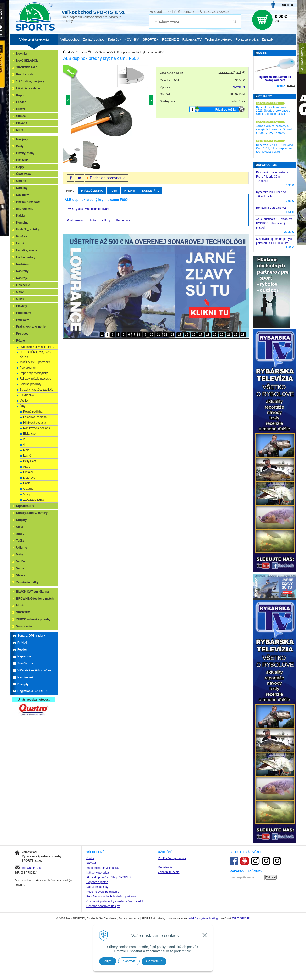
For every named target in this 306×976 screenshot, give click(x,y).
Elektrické (29, 433)
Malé (26, 450)
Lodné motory (25, 257)
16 (193, 334)
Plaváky (21, 306)
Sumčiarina (25, 663)
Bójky (20, 167)
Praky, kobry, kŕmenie (31, 326)
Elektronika (27, 395)
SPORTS (239, 87)
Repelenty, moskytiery (34, 373)
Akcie (26, 466)
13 (172, 334)
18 (207, 334)
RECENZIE (170, 39)
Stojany (21, 520)
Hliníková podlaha (34, 422)
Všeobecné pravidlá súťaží (103, 867)
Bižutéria (22, 160)
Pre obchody (25, 74)
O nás (90, 858)
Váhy (19, 554)
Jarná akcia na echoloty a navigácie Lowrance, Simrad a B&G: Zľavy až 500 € (274, 129)
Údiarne (21, 547)
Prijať (108, 961)
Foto (113, 190)
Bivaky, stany (25, 153)
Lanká (20, 243)
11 (158, 334)
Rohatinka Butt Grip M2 (271, 207)
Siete (19, 526)
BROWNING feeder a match (35, 598)
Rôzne (20, 340)
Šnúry (20, 533)
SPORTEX (23, 612)
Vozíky (24, 400)
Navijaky (22, 139)
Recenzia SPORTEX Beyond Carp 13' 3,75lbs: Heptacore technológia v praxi (274, 148)
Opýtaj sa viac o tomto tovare (88, 208)
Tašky (20, 540)
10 (151, 334)
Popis (70, 190)
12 (165, 334)
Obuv (20, 292)
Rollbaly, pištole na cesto (35, 378)
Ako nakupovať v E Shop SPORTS (108, 877)
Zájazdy (267, 39)
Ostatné (28, 488)
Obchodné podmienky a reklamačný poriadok (115, 901)
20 (221, 334)
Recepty (23, 684)
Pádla (27, 483)
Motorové (29, 477)
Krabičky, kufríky (27, 229)
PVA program (28, 367)
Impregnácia (24, 208)
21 (228, 334)
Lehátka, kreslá (26, 250)
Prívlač (22, 642)
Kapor (20, 95)
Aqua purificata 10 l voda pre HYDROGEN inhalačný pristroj (274, 223)
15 (186, 334)
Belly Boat (29, 461)
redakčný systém (198, 918)
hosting (213, 918)
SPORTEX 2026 (26, 67)
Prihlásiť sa (286, 4)
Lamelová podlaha (35, 417)
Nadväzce (22, 264)
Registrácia (165, 867)
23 (242, 334)
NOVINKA (131, 39)
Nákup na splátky (97, 887)
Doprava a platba (97, 882)
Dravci (20, 109)
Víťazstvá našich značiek (34, 670)
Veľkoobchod (70, 39)
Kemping (22, 222)
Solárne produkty (30, 384)
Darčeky (21, 188)
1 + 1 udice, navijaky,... (31, 81)
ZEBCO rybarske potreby (33, 619)
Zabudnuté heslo (168, 872)
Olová (20, 299)
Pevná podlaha (32, 411)
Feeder (21, 102)
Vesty (26, 494)
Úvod (158, 12)
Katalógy (114, 39)
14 (179, 334)
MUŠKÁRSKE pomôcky (35, 362)
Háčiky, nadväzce (28, 201)
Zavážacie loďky (33, 499)
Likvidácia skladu (28, 88)
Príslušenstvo (92, 190)
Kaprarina (24, 656)
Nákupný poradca (97, 872)
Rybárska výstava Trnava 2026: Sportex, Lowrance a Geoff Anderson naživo (273, 111)
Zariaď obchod (93, 39)
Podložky (22, 319)
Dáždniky (22, 194)
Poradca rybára (247, 39)
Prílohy (130, 190)
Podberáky (23, 312)
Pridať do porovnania (108, 178)
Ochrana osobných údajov (103, 906)
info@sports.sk (183, 12)
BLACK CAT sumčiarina (32, 591)
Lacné (27, 455)
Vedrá (20, 568)
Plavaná (21, 123)
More (19, 130)
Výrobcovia (24, 626)
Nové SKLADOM (27, 60)
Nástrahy (22, 271)
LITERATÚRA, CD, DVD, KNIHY (35, 354)
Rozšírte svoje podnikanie (102, 891)
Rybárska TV (192, 39)
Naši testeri (25, 677)
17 (200, 334)
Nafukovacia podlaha (36, 428)
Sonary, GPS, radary (31, 635)
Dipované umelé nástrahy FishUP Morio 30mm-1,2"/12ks (272, 177)
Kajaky (21, 215)
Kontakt (91, 863)
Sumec (21, 116)
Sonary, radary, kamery (32, 513)
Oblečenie (23, 285)
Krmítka (21, 236)
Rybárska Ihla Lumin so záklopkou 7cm (275, 78)
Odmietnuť (154, 961)
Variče (20, 561)
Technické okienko (218, 39)
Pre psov (22, 333)
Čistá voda (23, 174)
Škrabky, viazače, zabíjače (36, 389)
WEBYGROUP (241, 918)
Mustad (21, 605)
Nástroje (22, 278)
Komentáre (150, 190)
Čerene (21, 181)
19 (214, 334)
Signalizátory (25, 506)
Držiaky (28, 472)
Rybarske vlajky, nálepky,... (37, 346)
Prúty (20, 146)
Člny (22, 406)
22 (235, 334)
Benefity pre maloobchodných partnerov (111, 896)
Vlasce (20, 575)
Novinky (21, 53)
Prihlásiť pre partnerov (172, 858)
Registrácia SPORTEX (32, 691)
